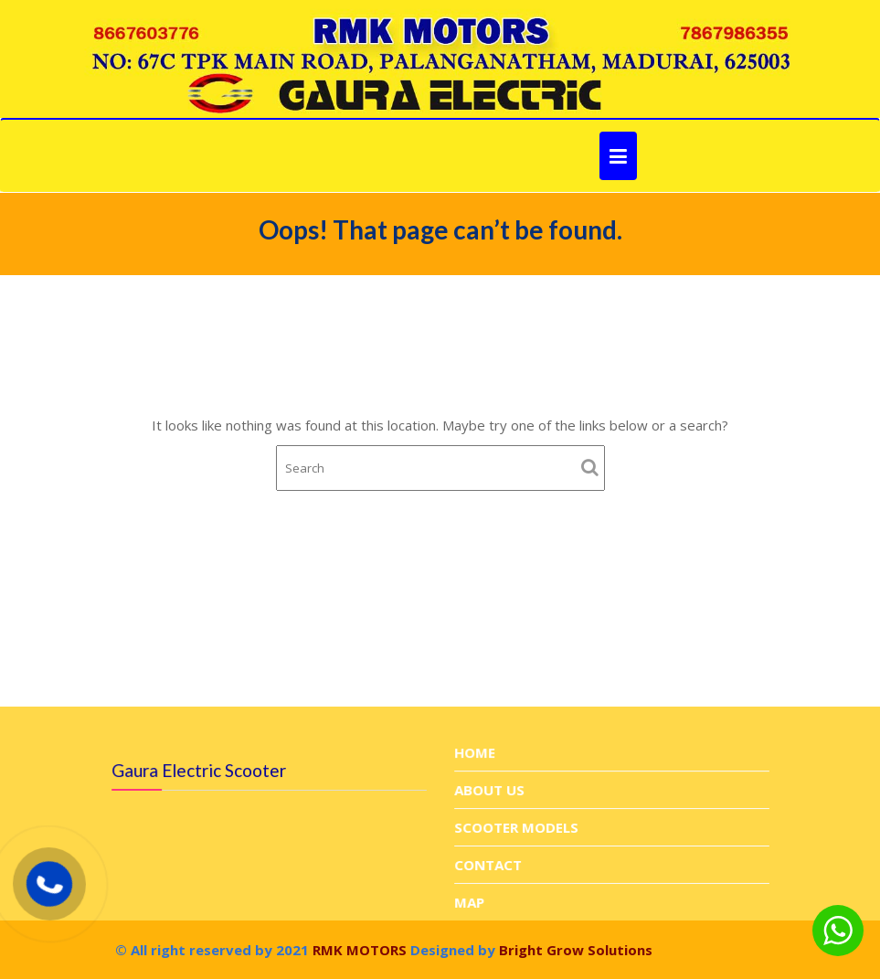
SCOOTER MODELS (516, 827)
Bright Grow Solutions (575, 950)
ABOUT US (490, 790)
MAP (470, 901)
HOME (475, 753)
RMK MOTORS (358, 950)
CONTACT (488, 864)
